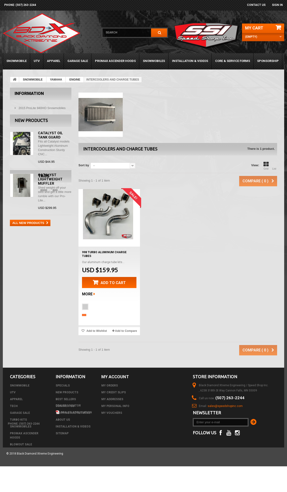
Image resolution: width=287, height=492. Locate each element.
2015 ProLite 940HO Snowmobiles (42, 106)
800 (27, 255)
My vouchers (111, 413)
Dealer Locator (68, 440)
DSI (41, 262)
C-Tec (16, 262)
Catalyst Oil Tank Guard (50, 137)
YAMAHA (56, 79)
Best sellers (66, 399)
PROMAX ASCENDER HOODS (115, 61)
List (274, 166)
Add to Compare (126, 331)
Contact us (256, 5)
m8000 (54, 262)
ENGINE (74, 79)
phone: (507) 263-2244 (20, 5)
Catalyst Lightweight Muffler (50, 181)
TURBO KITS (18, 419)
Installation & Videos (190, 61)
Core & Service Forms (232, 61)
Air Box (59, 255)
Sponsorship (268, 61)
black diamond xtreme (28, 270)
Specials (63, 385)
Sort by (83, 165)
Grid (266, 166)
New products (31, 122)
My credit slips (113, 392)
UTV (37, 61)
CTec (29, 262)
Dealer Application (74, 447)
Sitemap (62, 433)
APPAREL (53, 61)
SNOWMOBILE (16, 61)
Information (29, 93)
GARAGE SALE (77, 61)
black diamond (23, 277)
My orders (109, 385)
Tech (14, 406)
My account (115, 376)
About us (63, 419)
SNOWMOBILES (154, 61)
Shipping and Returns (73, 413)
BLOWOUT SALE (21, 444)
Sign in (277, 5)
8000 (15, 255)
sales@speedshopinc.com (225, 406)
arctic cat (42, 255)
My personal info (115, 406)
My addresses (112, 399)
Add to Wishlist (96, 331)
